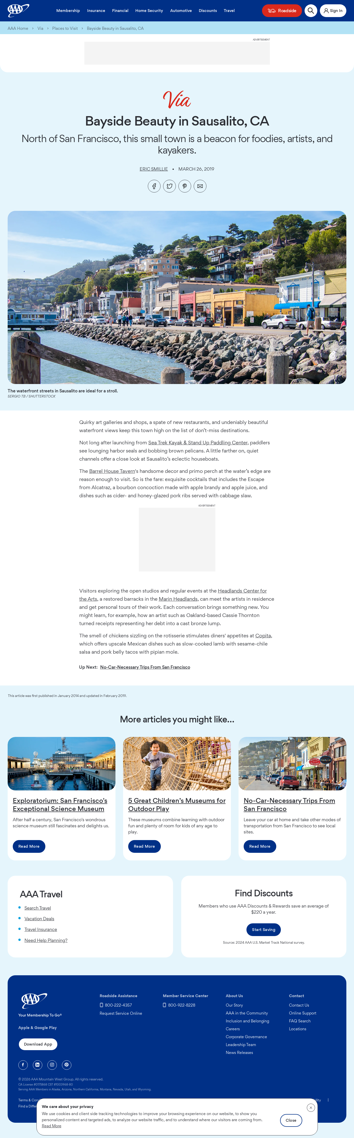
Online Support (302, 1013)
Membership (68, 10)
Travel (229, 10)
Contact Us (299, 1005)
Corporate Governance (246, 1036)
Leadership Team (241, 1044)
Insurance (96, 10)
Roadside (287, 10)
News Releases (239, 1052)
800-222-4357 (118, 1005)
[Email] (200, 186)
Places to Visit (65, 28)
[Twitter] (169, 186)
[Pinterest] (184, 186)
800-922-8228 (181, 1005)
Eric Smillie (154, 169)
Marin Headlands (178, 599)
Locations (297, 1028)
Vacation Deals (39, 918)
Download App (38, 1044)
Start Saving (263, 929)
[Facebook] (154, 186)
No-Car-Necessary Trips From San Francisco (145, 667)
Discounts (208, 10)
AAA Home (18, 28)
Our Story (234, 1005)
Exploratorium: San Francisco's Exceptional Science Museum (60, 804)
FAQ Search (300, 1021)
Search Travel (37, 908)
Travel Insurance (40, 929)
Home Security (149, 10)
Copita (263, 636)
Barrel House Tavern (112, 471)
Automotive (181, 10)
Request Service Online (121, 1013)
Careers (233, 1028)
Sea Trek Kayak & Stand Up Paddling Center (197, 443)
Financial (120, 10)
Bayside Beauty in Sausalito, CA (115, 28)
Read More (29, 846)
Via (40, 28)
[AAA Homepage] (18, 10)
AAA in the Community (247, 1013)
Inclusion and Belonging (247, 1021)
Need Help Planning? (46, 940)
